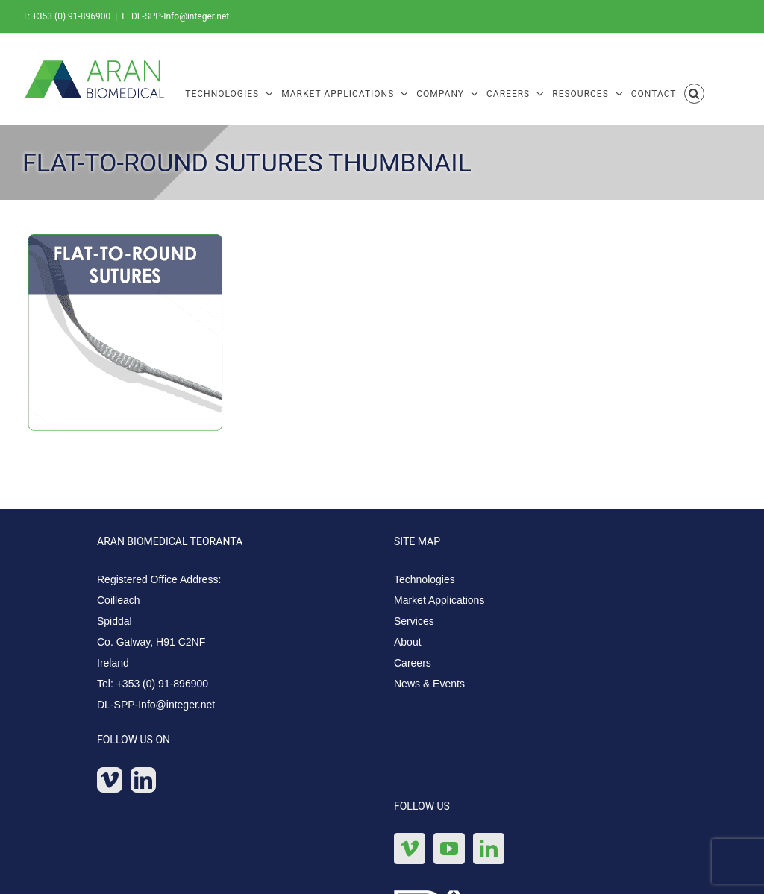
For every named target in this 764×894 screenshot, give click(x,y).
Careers (412, 663)
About (408, 642)
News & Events (429, 684)
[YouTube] (449, 848)
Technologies (424, 579)
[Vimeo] (109, 780)
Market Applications (439, 600)
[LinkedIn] (143, 780)
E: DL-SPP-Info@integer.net (175, 16)
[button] (694, 92)
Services (414, 621)
